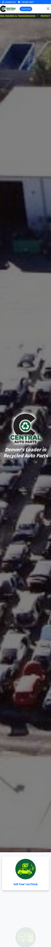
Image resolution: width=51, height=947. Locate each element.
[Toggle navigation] (48, 9)
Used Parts (26, 9)
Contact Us (9, 2)
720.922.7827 (26, 2)
